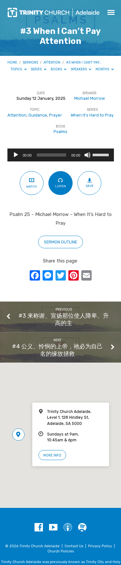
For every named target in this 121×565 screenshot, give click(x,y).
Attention (52, 62)
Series (38, 69)
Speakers (81, 69)
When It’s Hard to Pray (92, 115)
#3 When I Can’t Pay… (84, 62)
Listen (60, 183)
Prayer (55, 115)
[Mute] (87, 155)
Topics (19, 69)
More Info (52, 455)
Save (89, 183)
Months (105, 69)
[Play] (16, 155)
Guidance (37, 115)
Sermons (30, 62)
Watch (31, 183)
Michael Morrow (89, 98)
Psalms (60, 131)
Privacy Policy (100, 546)
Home (12, 62)
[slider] (51, 155)
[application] (60, 155)
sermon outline (60, 242)
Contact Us (74, 546)
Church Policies (60, 551)
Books (59, 69)
